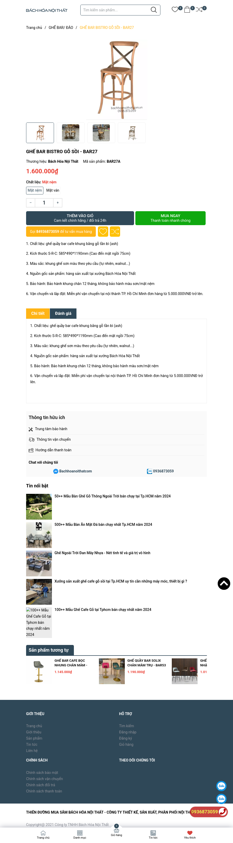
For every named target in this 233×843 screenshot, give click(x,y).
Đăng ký (125, 628)
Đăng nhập (127, 622)
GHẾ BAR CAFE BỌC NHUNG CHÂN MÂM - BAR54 (71, 554)
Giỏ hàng (126, 634)
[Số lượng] (44, 202)
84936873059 (47, 232)
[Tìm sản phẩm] (120, 10)
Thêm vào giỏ (80, 218)
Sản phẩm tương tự (49, 539)
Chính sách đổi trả (40, 675)
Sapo (109, 815)
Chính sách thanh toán (44, 681)
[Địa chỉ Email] (163, 778)
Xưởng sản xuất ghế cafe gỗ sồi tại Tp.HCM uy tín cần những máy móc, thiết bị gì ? (121, 518)
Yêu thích (190, 837)
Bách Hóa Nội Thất (70, 815)
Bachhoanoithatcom (75, 471)
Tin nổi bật (37, 485)
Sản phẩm (34, 628)
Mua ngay (170, 218)
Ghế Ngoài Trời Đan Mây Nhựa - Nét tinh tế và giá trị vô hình (102, 511)
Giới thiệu (33, 622)
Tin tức (31, 634)
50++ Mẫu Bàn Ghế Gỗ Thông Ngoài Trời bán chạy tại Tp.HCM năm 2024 (113, 496)
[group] (116, 77)
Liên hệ (32, 640)
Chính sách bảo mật (42, 662)
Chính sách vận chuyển (44, 668)
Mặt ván (52, 190)
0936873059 (163, 471)
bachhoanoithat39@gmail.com (128, 733)
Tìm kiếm (126, 615)
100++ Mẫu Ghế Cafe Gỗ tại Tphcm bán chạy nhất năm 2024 (103, 525)
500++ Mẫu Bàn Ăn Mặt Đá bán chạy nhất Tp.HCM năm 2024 (103, 503)
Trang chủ (34, 615)
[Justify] (153, 10)
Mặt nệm (35, 190)
